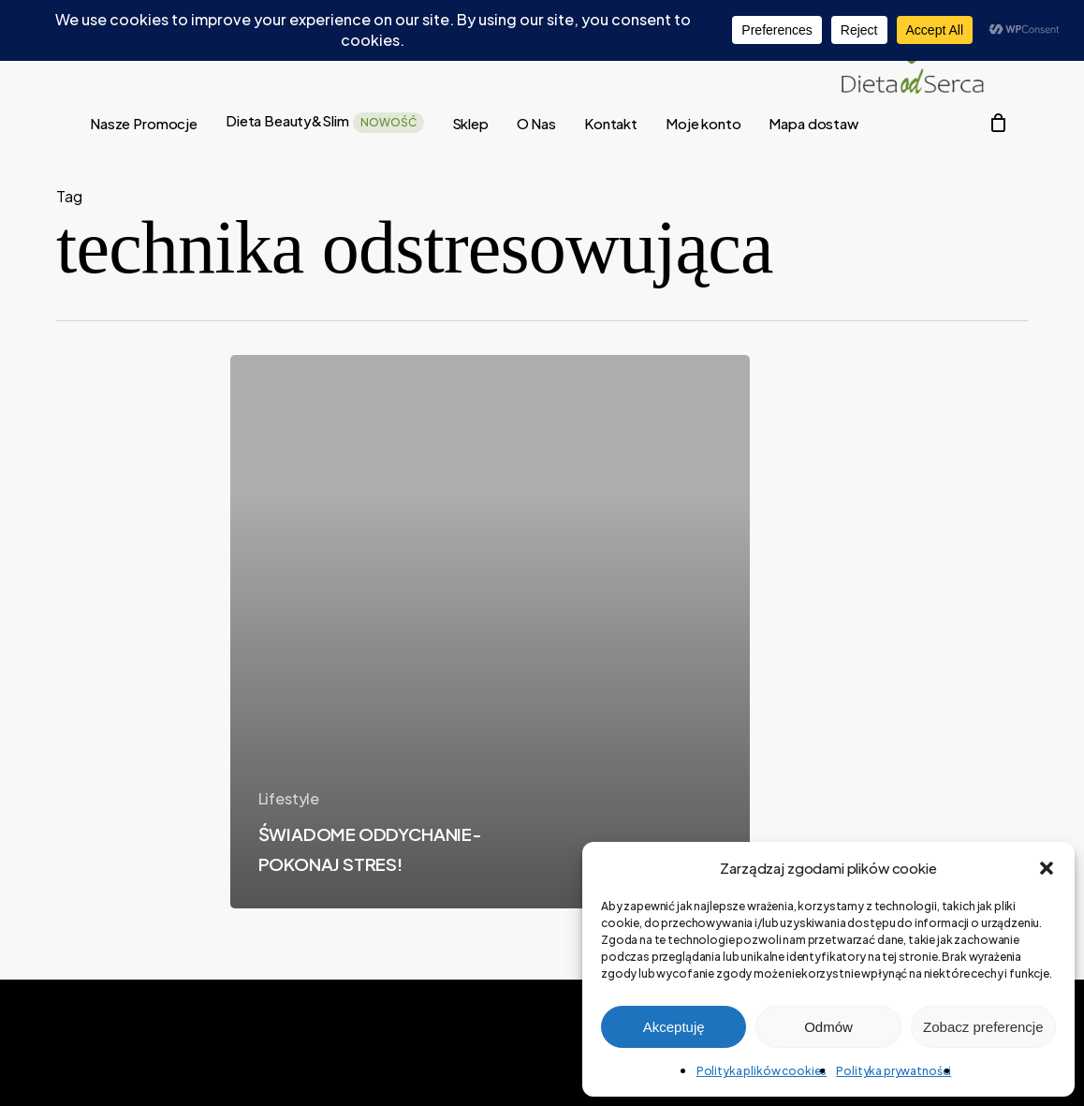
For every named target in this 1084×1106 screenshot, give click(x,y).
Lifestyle (289, 798)
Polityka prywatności (893, 1071)
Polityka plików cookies (762, 1071)
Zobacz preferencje (983, 1027)
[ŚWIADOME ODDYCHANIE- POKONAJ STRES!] (490, 631)
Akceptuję (674, 1027)
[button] (1046, 868)
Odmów (828, 1027)
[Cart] (998, 122)
